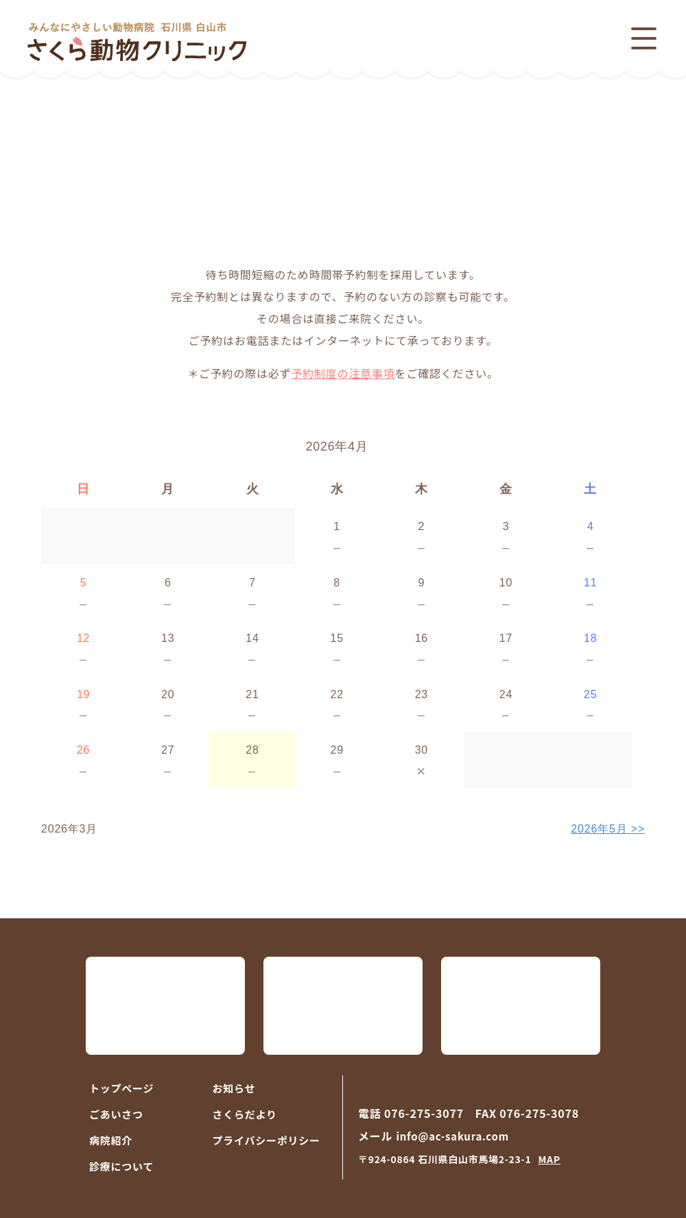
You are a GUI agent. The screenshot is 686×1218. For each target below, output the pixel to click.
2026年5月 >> (608, 829)
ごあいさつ (116, 1114)
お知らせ (234, 1088)
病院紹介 (110, 1140)
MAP (549, 1159)
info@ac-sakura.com (452, 1136)
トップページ (121, 1088)
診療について (121, 1166)
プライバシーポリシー (266, 1140)
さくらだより (245, 1114)
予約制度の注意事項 (342, 373)
